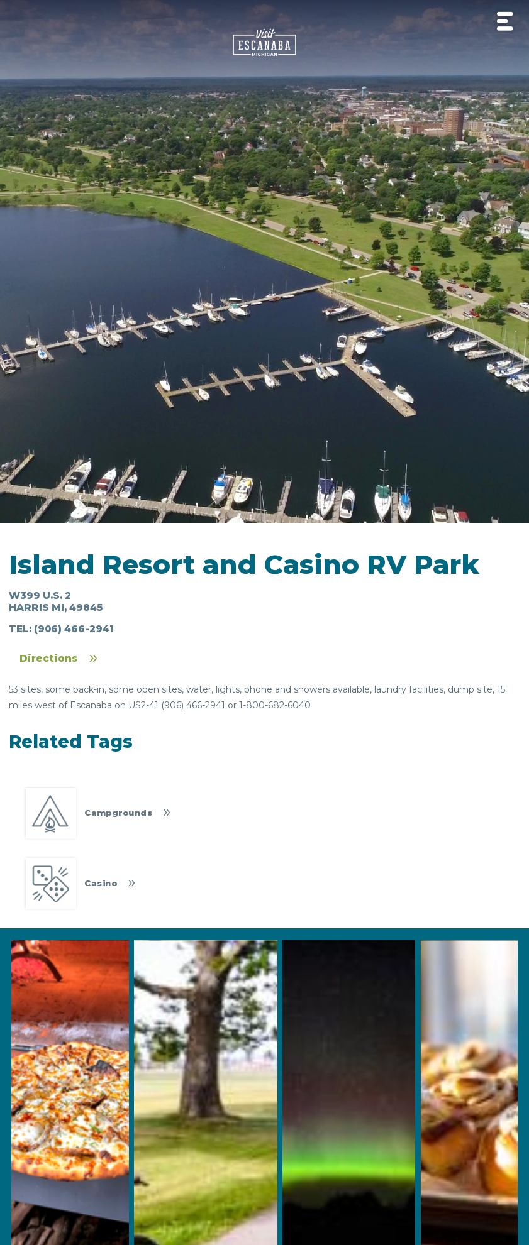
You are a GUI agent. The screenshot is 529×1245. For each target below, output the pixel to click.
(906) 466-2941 (74, 629)
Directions (48, 658)
